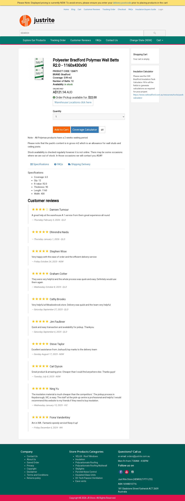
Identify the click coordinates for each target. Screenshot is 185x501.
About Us (31, 459)
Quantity (57, 111)
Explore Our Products (34, 40)
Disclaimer (32, 472)
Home (66, 9)
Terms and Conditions (37, 475)
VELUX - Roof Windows (86, 456)
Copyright (31, 468)
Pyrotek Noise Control (86, 472)
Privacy (30, 465)
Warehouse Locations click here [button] (73, 102)
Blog (73, 9)
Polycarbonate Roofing (86, 462)
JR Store (91, 498)
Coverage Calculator (85, 129)
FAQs (130, 9)
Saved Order (33, 462)
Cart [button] (160, 40)
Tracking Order (109, 9)
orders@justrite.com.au (138, 456)
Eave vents (80, 481)
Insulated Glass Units (85, 475)
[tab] (39, 164)
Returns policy (34, 478)
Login (160, 9)
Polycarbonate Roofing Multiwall (91, 465)
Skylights (79, 468)
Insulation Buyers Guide (145, 9)
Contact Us (112, 40)
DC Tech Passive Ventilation (89, 478)
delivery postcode (122, 2)
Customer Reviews (92, 9)
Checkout (122, 9)
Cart (79, 9)
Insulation (80, 459)
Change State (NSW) (141, 40)
